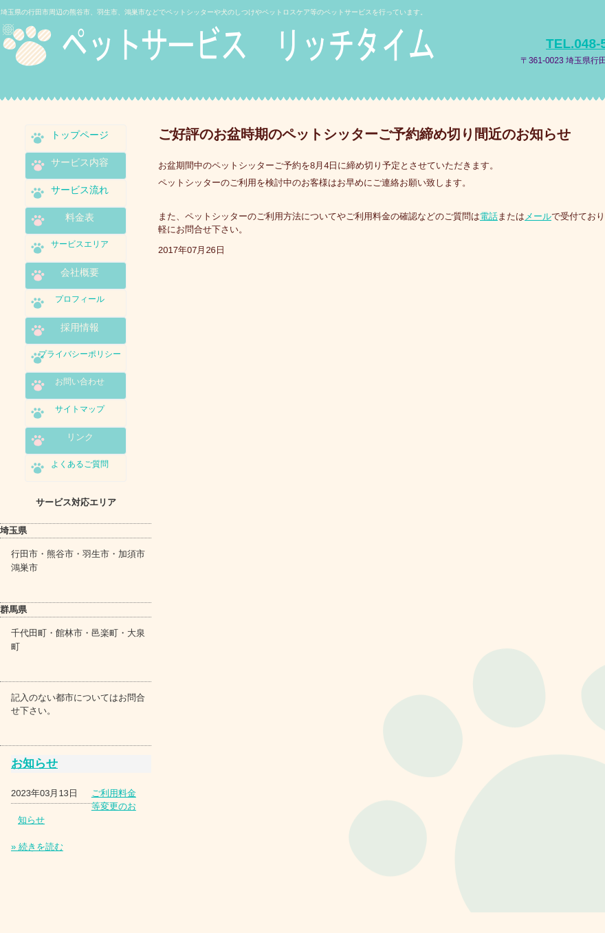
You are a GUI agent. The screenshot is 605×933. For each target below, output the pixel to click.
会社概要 (79, 272)
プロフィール (79, 299)
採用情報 (79, 327)
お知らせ (34, 763)
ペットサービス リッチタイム (229, 53)
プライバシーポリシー (79, 354)
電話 (489, 216)
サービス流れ (80, 189)
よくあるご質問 (80, 464)
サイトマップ (79, 409)
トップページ (80, 134)
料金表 (79, 217)
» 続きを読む (37, 847)
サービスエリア (80, 244)
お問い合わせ (79, 381)
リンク (80, 437)
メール (538, 216)
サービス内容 (80, 162)
